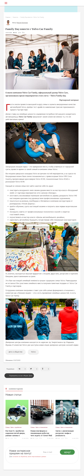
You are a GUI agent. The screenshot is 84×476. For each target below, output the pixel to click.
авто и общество (15, 352)
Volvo (33, 352)
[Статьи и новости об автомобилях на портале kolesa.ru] (16, 2)
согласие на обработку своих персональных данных (29, 456)
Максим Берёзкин (22, 23)
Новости (15, 17)
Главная (8, 17)
